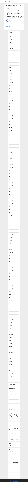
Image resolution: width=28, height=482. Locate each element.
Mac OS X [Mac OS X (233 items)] (12, 467)
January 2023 (10, 112)
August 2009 (10, 343)
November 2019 (11, 164)
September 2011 (11, 306)
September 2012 (11, 288)
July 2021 (10, 139)
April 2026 (10, 54)
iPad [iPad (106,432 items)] (14, 462)
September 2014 (11, 252)
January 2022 (10, 130)
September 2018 (11, 185)
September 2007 (11, 377)
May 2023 (10, 106)
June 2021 (10, 140)
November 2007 (11, 374)
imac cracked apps (11, 397)
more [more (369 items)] (17, 467)
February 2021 (11, 146)
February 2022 (11, 128)
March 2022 (10, 127)
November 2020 (11, 151)
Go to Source (8, 20)
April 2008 (10, 367)
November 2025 (11, 61)
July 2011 (10, 309)
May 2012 (10, 294)
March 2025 (10, 73)
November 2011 (11, 303)
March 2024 (10, 91)
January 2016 (10, 233)
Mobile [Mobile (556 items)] (15, 467)
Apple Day (10, 36)
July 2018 (10, 188)
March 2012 (10, 297)
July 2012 (10, 291)
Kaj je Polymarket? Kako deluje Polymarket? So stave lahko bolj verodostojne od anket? (13, 437)
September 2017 (11, 203)
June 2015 (10, 243)
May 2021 (10, 142)
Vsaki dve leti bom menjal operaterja (13, 439)
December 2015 (11, 234)
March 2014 (10, 261)
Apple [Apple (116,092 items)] (10, 459)
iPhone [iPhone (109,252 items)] (17, 462)
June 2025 (10, 69)
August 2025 (10, 66)
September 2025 (11, 64)
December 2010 (11, 319)
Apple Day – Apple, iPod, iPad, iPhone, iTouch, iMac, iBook (14, 1)
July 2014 (10, 255)
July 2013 (10, 273)
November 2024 (11, 79)
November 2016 (11, 218)
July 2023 (10, 103)
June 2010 (10, 328)
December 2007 (11, 373)
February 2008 (11, 370)
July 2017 (10, 206)
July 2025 (10, 67)
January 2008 (10, 371)
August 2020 (10, 155)
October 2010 (10, 322)
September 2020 (11, 154)
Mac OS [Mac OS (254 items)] (15, 465)
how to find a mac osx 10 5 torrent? (13, 394)
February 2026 (11, 57)
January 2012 (10, 300)
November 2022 (11, 115)
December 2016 (11, 216)
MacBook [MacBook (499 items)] (13, 465)
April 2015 (10, 246)
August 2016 (10, 222)
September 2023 (11, 100)
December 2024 (11, 78)
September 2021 (11, 136)
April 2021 (10, 143)
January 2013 (10, 282)
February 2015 (11, 249)
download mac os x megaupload (13, 391)
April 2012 (10, 295)
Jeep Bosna (10, 445)
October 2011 (10, 304)
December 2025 (11, 60)
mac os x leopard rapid (12, 388)
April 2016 (10, 228)
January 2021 (10, 148)
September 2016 (11, 221)
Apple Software (11, 39)
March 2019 (10, 176)
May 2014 (10, 258)
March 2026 (10, 55)
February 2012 (11, 298)
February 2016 (11, 231)
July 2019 (10, 170)
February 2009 (11, 352)
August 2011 (10, 307)
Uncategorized (11, 48)
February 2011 (10, 316)
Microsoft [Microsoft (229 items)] (14, 467)
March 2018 (10, 194)
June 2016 (10, 225)
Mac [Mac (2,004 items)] (11, 465)
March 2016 (10, 230)
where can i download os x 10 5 (13, 398)
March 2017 (10, 212)
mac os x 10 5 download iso (12, 392)
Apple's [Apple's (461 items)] (13, 459)
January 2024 (10, 94)
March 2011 (10, 315)
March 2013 (10, 279)
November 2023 (11, 97)
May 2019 (10, 173)
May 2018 (10, 191)
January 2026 (10, 58)
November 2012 (11, 285)
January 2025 (10, 76)
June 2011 (10, 310)
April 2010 (10, 331)
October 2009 (10, 340)
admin (12, 8)
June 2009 (10, 346)
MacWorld (10, 46)
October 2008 (10, 358)
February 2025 (11, 75)
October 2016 (10, 219)
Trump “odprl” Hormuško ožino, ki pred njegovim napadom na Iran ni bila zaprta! (14, 426)
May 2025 (10, 70)
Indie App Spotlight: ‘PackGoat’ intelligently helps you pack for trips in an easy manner (14, 410)
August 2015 (10, 240)
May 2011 (10, 312)
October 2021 (10, 134)
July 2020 (10, 157)
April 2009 (10, 349)
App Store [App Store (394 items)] (15, 459)
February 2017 (11, 213)
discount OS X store (11, 389)
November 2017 (11, 200)
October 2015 (10, 237)
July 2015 (10, 242)
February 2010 (11, 334)
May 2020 (10, 160)
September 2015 (11, 239)
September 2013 (11, 270)
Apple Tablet (10, 40)
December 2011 (11, 301)
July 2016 (10, 224)
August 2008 (10, 361)
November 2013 (11, 267)
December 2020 (11, 149)
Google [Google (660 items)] (9, 462)
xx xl (9, 386)
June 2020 (10, 158)
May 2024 (10, 88)
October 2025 (10, 63)
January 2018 (10, 197)
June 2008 (10, 364)
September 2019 (11, 167)
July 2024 (10, 85)
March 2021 (10, 145)
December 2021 (11, 131)
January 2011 (10, 318)
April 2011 (10, 313)
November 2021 (11, 133)
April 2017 (10, 210)
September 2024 (11, 82)
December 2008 (11, 355)
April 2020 (10, 161)
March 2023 (10, 109)
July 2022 (10, 121)
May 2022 (10, 124)
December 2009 (11, 337)
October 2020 (10, 152)
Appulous (10, 42)
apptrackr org (10, 395)
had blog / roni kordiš (11, 451)
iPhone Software (11, 43)
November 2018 (11, 182)
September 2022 (11, 118)
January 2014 (10, 264)
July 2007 (10, 380)
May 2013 (10, 276)
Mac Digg (10, 45)
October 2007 (10, 376)
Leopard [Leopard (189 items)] (9, 465)
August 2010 (10, 325)
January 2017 (10, 215)
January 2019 (10, 179)
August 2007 (10, 379)
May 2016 (10, 227)
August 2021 (10, 137)
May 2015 (10, 245)
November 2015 (11, 236)
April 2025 (10, 72)
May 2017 (10, 209)
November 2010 (11, 321)
